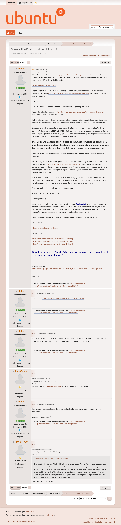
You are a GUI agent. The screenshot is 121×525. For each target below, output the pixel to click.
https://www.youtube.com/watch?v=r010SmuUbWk (63, 298)
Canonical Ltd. (12, 518)
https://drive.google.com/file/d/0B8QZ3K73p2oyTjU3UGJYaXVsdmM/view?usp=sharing (68, 269)
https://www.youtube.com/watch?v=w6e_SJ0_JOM (53, 241)
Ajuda (85, 522)
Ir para (76, 499)
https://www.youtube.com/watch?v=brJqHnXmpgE (53, 238)
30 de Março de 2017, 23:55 (45, 293)
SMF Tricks (29, 511)
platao (21, 68)
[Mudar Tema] (36, 2)
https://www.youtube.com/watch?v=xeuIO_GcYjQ (52, 244)
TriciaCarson (21, 371)
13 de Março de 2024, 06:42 (45, 404)
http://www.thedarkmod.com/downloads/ (74, 75)
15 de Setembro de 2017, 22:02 (46, 333)
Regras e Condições (95, 522)
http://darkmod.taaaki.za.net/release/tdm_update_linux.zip (79, 112)
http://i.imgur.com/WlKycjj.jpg (44, 85)
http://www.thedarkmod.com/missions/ (64, 164)
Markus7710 (21, 441)
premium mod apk (54, 386)
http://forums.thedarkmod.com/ (45, 228)
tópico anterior (89, 55)
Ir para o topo (15, 487)
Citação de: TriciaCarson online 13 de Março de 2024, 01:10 (52, 458)
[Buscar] (100, 27)
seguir (80, 467)
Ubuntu (50, 515)
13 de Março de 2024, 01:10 (41, 378)
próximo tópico (104, 55)
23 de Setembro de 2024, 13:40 (42, 449)
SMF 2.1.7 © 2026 (13, 521)
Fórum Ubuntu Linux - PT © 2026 (101, 518)
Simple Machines (28, 521)
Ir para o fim (15, 62)
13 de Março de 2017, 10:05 (43, 69)
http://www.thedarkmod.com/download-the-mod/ (68, 93)
